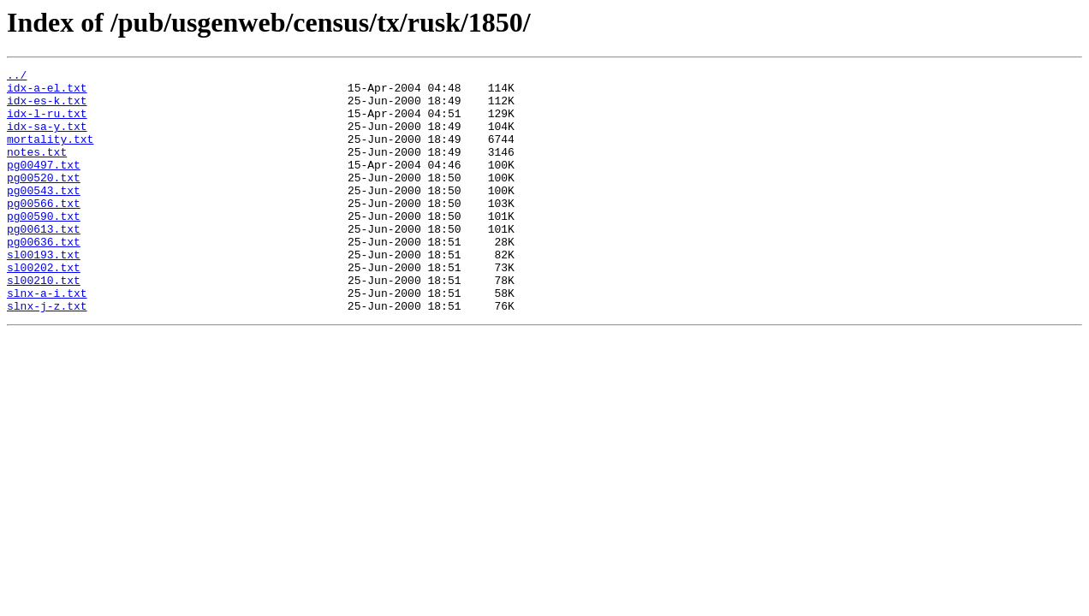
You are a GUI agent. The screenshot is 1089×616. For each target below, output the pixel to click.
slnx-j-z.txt (47, 354)
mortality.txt (50, 154)
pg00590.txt (43, 246)
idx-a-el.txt (47, 92)
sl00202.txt (43, 308)
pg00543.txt (43, 215)
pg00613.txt (43, 262)
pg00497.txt (43, 184)
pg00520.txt (43, 200)
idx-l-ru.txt (47, 123)
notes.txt (37, 169)
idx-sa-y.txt (47, 138)
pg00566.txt (43, 231)
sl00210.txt (43, 323)
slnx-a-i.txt (47, 338)
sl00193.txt (43, 292)
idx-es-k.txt (47, 108)
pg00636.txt (43, 277)
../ (17, 77)
